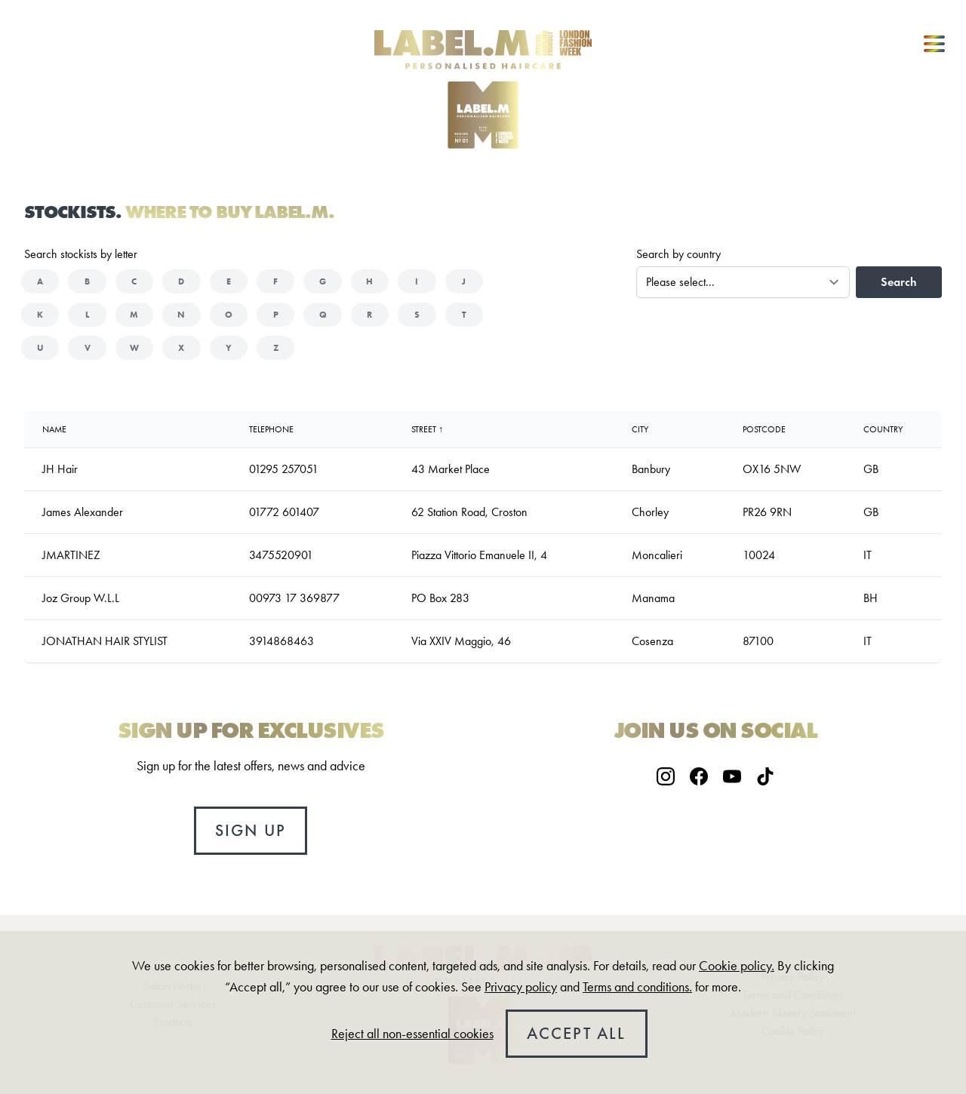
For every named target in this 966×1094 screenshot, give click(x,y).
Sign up (250, 830)
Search (899, 282)
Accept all (576, 1033)
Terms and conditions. (637, 987)
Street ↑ (427, 429)
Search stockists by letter (80, 254)
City (640, 429)
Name (54, 429)
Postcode (764, 429)
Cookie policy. (736, 965)
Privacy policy (521, 987)
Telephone (271, 429)
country (883, 429)
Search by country (678, 254)
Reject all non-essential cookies (412, 1033)
